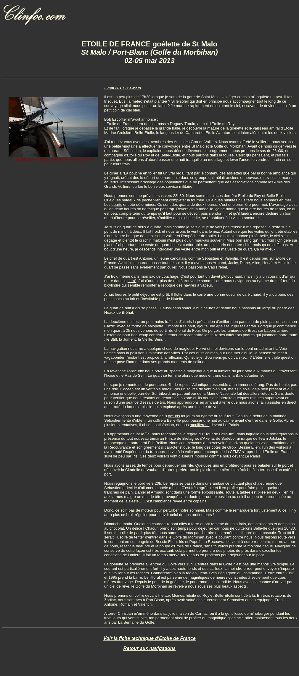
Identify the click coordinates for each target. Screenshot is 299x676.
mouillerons (199, 425)
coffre (158, 420)
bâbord (270, 330)
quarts (117, 204)
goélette (236, 128)
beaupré (143, 546)
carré (132, 281)
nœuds (174, 416)
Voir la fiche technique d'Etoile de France (149, 638)
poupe (164, 546)
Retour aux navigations (149, 648)
